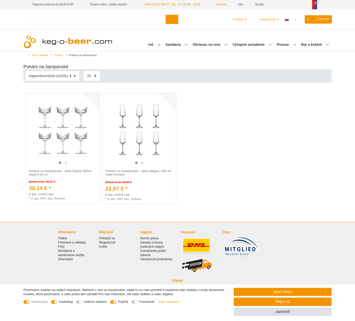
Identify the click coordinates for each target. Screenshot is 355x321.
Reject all (283, 302)
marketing (66, 302)
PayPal (123, 302)
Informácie (65, 259)
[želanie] (298, 19)
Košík (103, 246)
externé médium (95, 302)
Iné (151, 45)
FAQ (61, 246)
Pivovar (283, 45)
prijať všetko (282, 292)
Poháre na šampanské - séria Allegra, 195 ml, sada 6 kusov (138, 173)
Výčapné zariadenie (249, 45)
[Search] (172, 19)
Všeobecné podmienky (156, 259)
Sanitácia (173, 45)
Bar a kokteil (312, 45)
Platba (62, 238)
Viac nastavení (169, 302)
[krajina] (286, 19)
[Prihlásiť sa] (238, 19)
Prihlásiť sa (107, 238)
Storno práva (149, 238)
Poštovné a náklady (72, 242)
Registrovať (107, 242)
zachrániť (283, 312)
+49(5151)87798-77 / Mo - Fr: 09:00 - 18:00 (171, 4)
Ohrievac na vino (207, 45)
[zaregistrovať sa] (266, 19)
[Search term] (98, 19)
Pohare (58, 55)
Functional (146, 302)
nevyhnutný (39, 302)
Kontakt (219, 4)
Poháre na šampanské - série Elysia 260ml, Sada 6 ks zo (60, 173)
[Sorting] (52, 76)
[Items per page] (92, 76)
